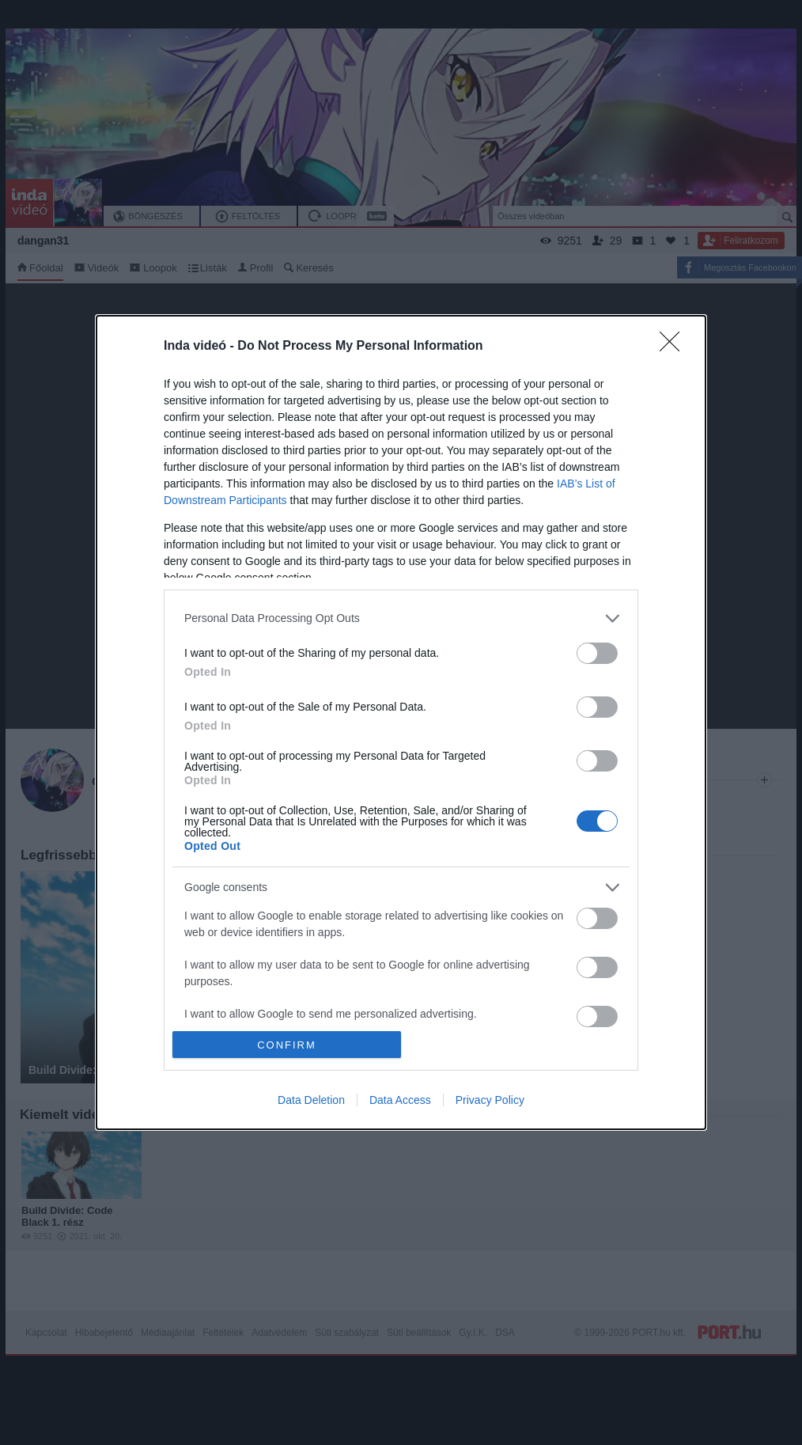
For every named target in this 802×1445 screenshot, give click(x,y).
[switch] (597, 653)
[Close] (675, 347)
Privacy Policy (490, 1100)
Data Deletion (311, 1100)
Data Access (400, 1100)
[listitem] (401, 618)
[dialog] (401, 723)
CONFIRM (286, 1045)
